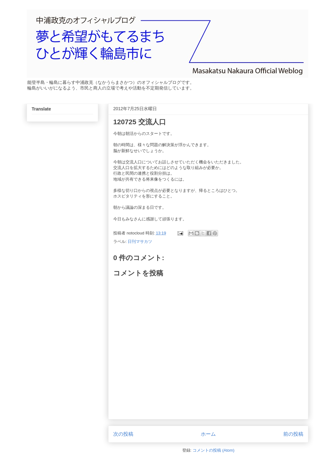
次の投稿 (123, 434)
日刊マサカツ (140, 241)
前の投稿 (293, 434)
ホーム (208, 434)
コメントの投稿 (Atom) (214, 450)
